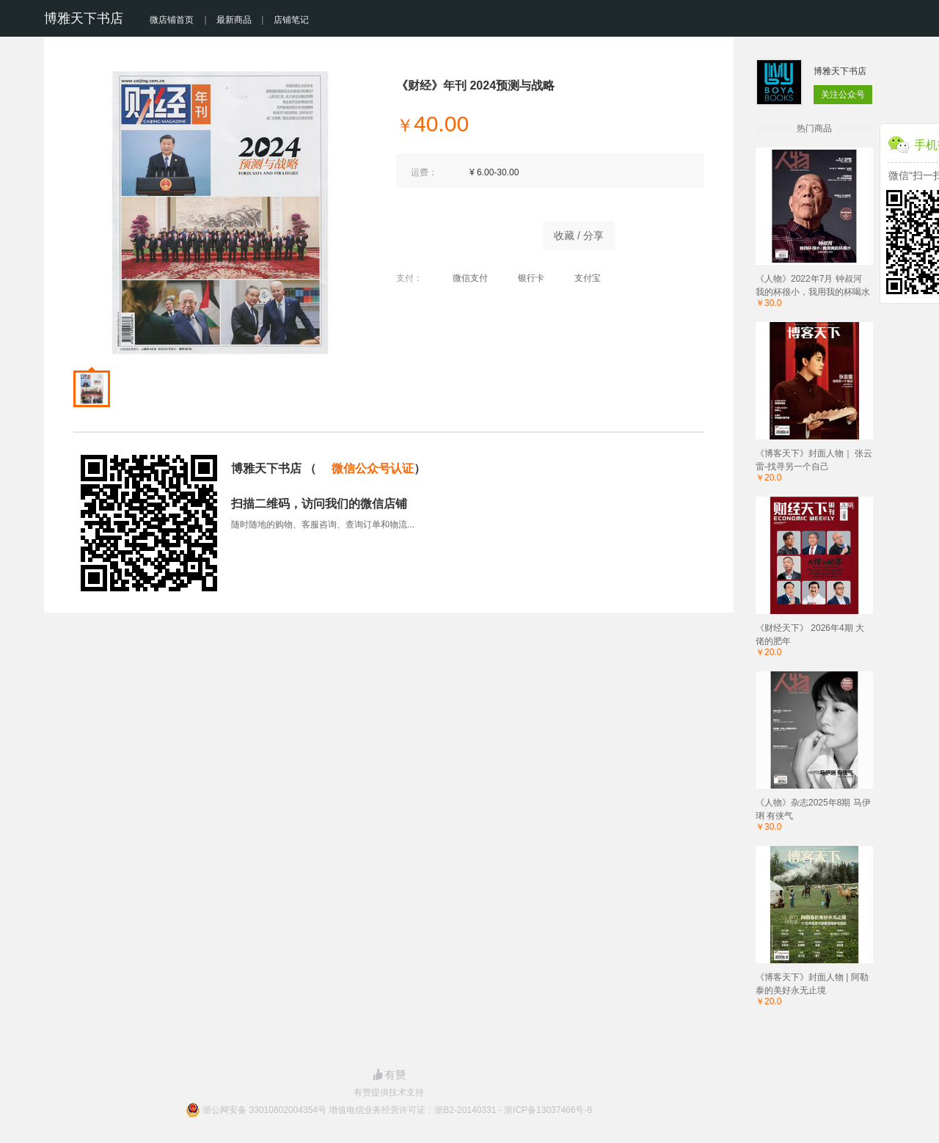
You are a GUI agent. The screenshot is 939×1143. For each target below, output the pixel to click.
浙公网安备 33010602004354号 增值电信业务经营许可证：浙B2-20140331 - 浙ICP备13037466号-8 (397, 1110)
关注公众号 (843, 95)
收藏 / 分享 (579, 235)
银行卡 (523, 278)
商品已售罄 (462, 231)
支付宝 (580, 278)
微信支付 (462, 278)
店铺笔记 (291, 20)
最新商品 (234, 20)
